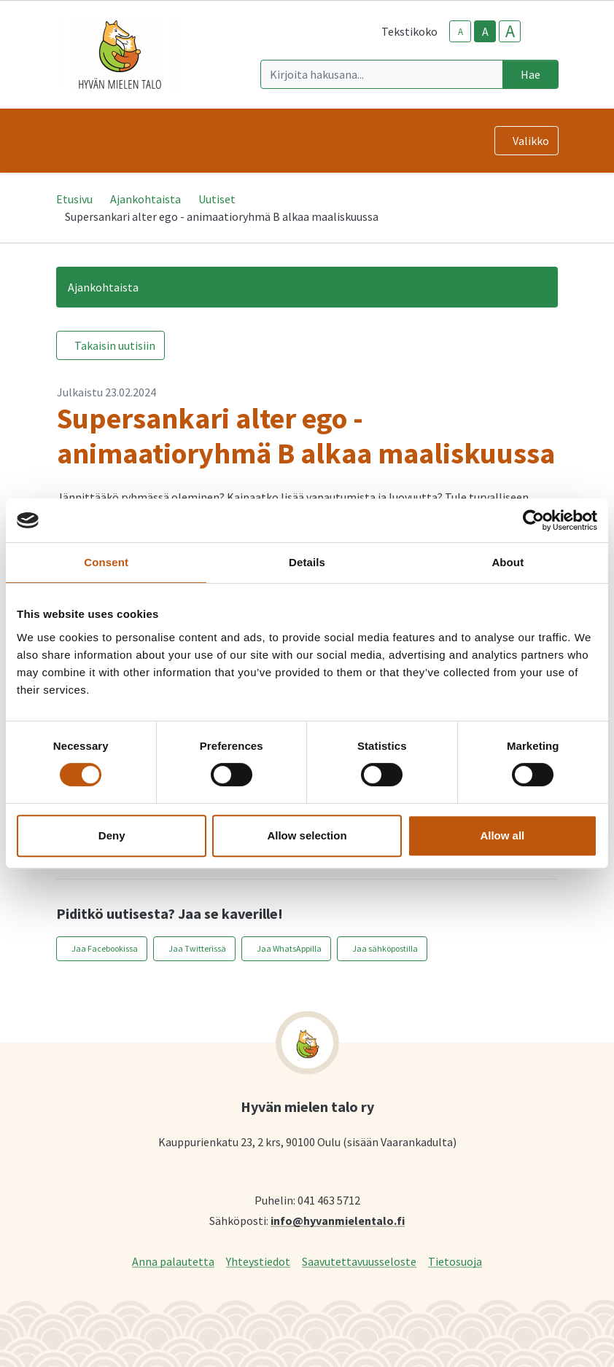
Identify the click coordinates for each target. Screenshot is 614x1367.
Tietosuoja (455, 1261)
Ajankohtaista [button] (103, 287)
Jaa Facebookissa (104, 948)
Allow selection (306, 835)
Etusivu (74, 199)
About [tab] (507, 562)
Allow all (502, 835)
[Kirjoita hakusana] (381, 74)
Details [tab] (307, 562)
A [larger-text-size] (510, 31)
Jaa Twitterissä (197, 948)
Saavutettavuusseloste (359, 1261)
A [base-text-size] (485, 31)
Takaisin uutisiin (114, 345)
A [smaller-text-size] (460, 32)
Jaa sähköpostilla (385, 948)
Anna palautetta (173, 1261)
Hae (530, 74)
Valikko (531, 140)
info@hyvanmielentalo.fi (338, 1220)
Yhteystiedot (258, 1261)
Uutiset (217, 199)
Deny (111, 835)
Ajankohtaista (145, 199)
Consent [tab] (106, 562)
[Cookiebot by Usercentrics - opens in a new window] (533, 520)
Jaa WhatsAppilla (289, 948)
